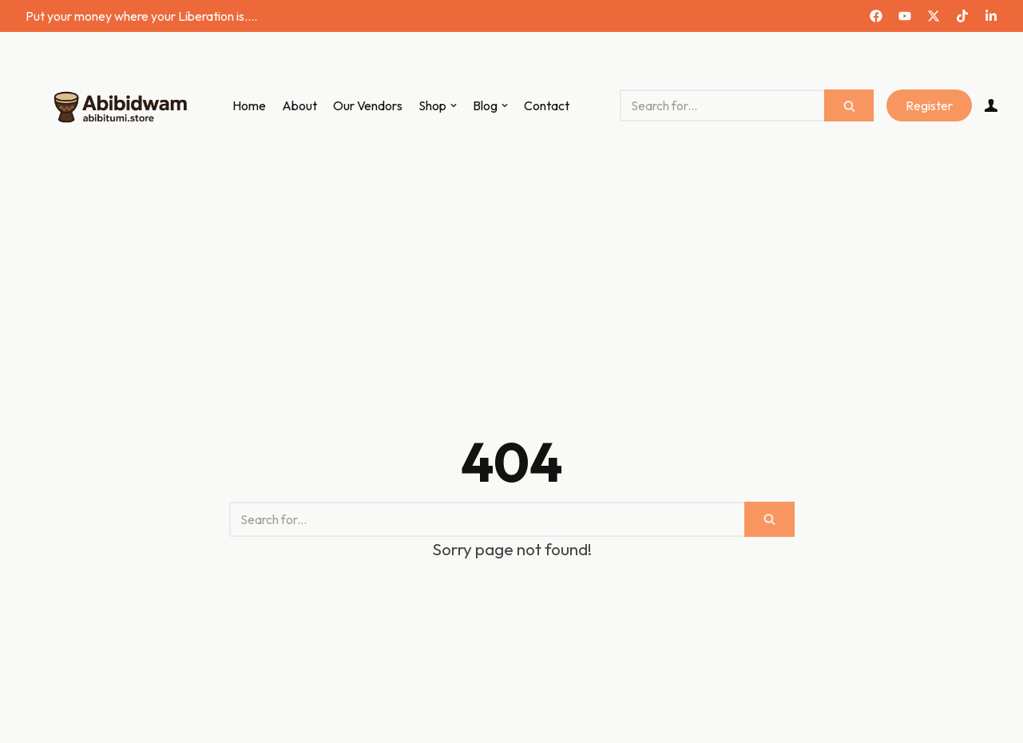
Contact (546, 105)
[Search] (722, 105)
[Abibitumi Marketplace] (117, 106)
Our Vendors (367, 105)
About (299, 105)
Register (929, 105)
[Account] (991, 105)
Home (249, 105)
